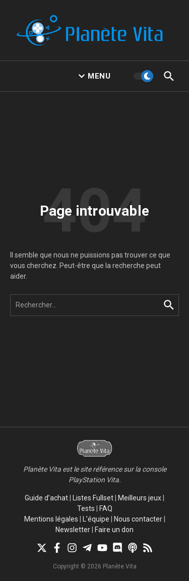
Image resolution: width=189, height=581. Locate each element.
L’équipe (96, 519)
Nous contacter (138, 519)
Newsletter (72, 530)
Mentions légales (51, 519)
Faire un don (114, 530)
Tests (86, 508)
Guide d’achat (46, 498)
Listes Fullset (93, 498)
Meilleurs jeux (139, 498)
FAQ (105, 508)
